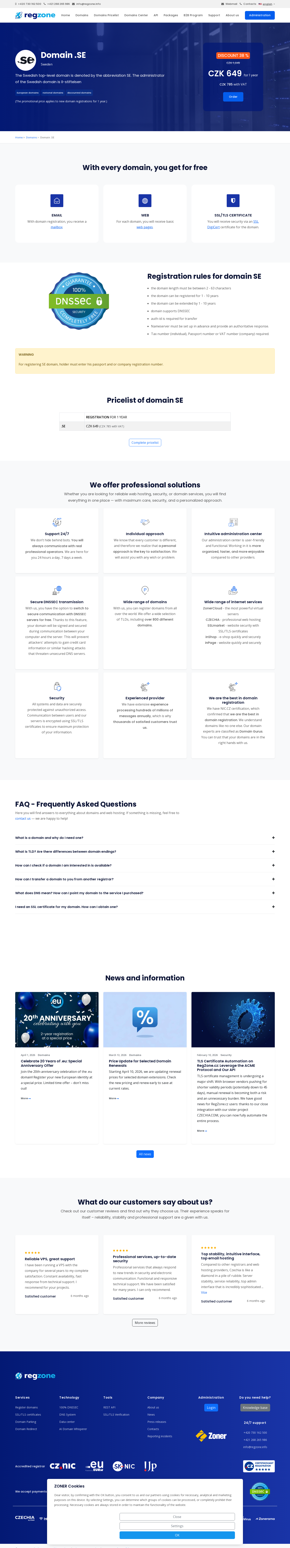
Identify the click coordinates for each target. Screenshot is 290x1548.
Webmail (229, 3)
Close (160, 1535)
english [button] (265, 4)
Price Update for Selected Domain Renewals (140, 1063)
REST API (109, 1407)
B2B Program (193, 15)
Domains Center (136, 15)
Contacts (248, 3)
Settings (190, 1535)
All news (145, 1154)
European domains (28, 92)
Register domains (26, 1407)
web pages (145, 227)
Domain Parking (25, 1422)
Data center (67, 1422)
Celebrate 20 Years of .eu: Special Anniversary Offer (51, 1063)
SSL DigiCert (233, 224)
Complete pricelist (145, 442)
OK (220, 1535)
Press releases (156, 1422)
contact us (23, 818)
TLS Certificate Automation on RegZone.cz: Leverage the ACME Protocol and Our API (226, 1065)
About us (232, 15)
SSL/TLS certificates (28, 1414)
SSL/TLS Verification (116, 1414)
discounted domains (79, 92)
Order (233, 97)
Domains (82, 15)
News (151, 1414)
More (26, 1098)
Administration (260, 15)
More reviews (145, 1323)
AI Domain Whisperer (73, 1429)
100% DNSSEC (68, 1407)
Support (214, 15)
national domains (53, 92)
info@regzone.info (86, 3)
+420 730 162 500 (28, 3)
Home (65, 15)
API (156, 15)
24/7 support (255, 1423)
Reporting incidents (159, 1436)
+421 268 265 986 (57, 3)
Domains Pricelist (106, 15)
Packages (171, 15)
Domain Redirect (26, 1429)
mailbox (56, 227)
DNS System (67, 1414)
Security (226, 1055)
